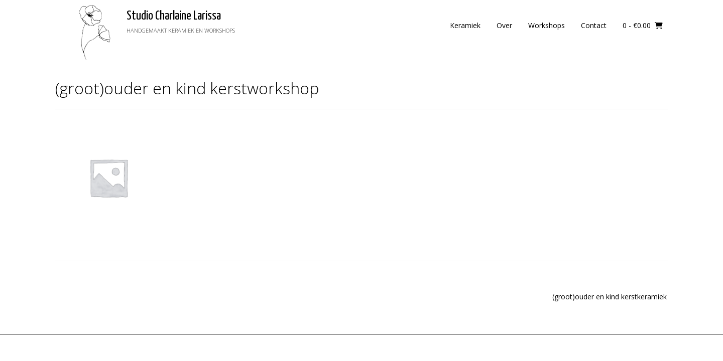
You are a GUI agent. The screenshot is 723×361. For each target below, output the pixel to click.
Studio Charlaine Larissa (174, 16)
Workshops (546, 25)
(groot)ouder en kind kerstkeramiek (609, 296)
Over (504, 25)
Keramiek (465, 25)
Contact (594, 25)
